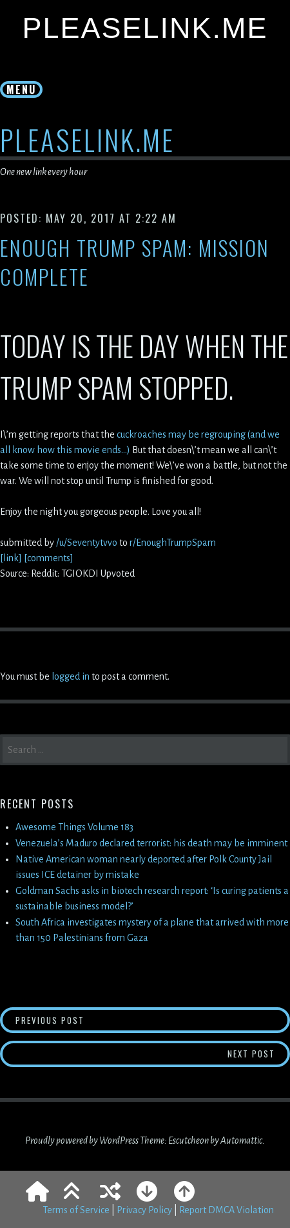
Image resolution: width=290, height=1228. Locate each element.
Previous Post (116, 1020)
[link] (11, 558)
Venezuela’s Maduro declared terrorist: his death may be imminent (151, 843)
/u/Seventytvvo (87, 542)
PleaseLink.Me (144, 28)
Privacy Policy (144, 1210)
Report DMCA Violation (226, 1210)
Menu (21, 89)
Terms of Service (76, 1210)
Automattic (241, 1140)
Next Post (259, 1053)
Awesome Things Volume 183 (74, 827)
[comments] (48, 558)
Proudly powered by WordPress (82, 1140)
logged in (71, 676)
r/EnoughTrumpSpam (173, 542)
